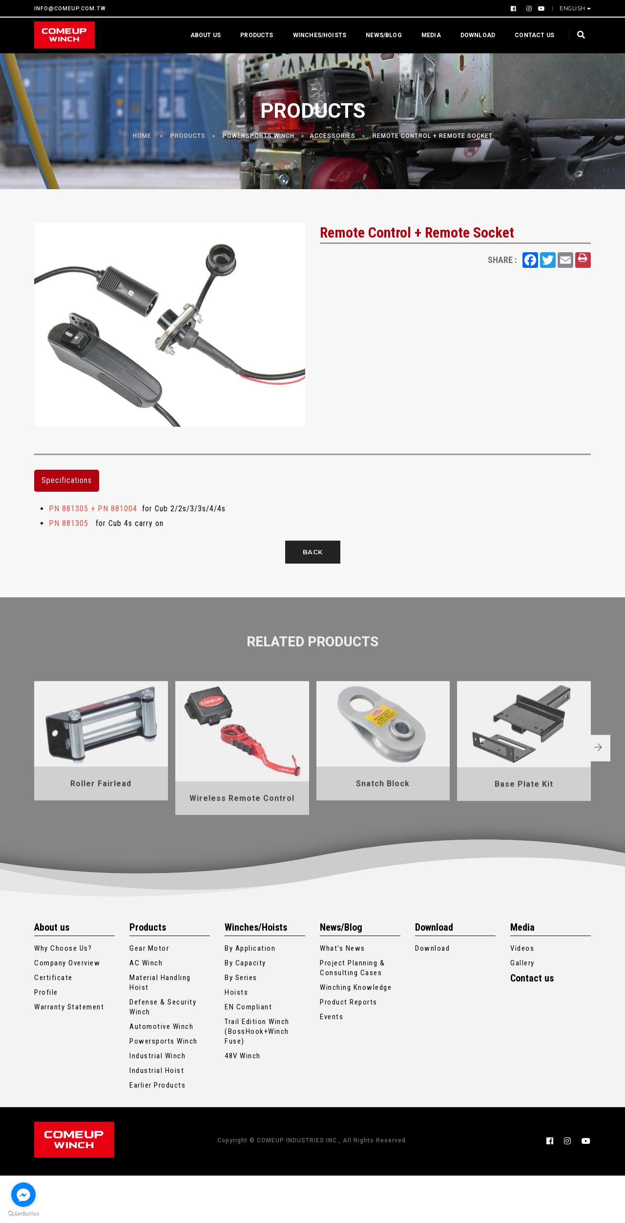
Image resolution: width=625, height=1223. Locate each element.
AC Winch (146, 1013)
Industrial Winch (157, 1106)
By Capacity (245, 1013)
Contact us (529, 34)
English (573, 8)
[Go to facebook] (23, 1194)
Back (313, 565)
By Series (241, 1028)
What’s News (342, 999)
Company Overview (67, 1013)
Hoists (236, 1043)
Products (251, 34)
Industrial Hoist (156, 1121)
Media (426, 34)
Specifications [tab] (67, 494)
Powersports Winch (258, 141)
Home (142, 141)
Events (331, 1067)
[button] (610, 838)
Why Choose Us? (63, 999)
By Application (250, 999)
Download (473, 34)
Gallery (522, 1013)
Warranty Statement (69, 1057)
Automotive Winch (161, 1077)
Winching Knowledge (356, 1038)
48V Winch (243, 1106)
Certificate (53, 1028)
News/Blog (379, 34)
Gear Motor (149, 999)
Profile (46, 1043)
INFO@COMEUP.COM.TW (70, 8)
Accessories (332, 141)
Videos (522, 999)
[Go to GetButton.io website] (23, 1213)
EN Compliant (248, 1057)
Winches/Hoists (315, 34)
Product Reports (348, 1052)
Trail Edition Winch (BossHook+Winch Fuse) (257, 1082)
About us (201, 34)
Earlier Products (157, 1136)
